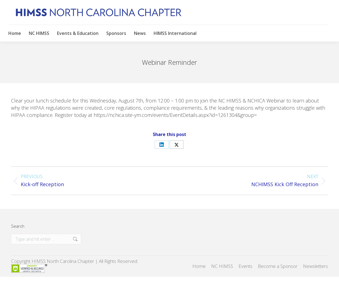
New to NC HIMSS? (26, 4)
